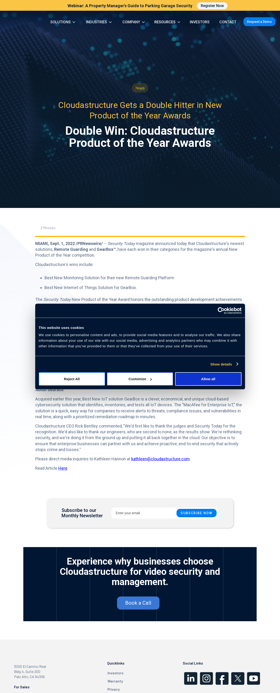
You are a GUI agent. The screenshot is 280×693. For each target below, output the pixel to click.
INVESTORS (200, 22)
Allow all (208, 379)
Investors (115, 673)
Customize (140, 379)
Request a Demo (259, 22)
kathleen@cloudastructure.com (160, 458)
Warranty (115, 681)
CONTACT (227, 22)
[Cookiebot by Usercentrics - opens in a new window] (221, 310)
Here (62, 468)
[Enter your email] (164, 513)
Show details (221, 364)
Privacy (113, 689)
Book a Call (138, 603)
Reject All (72, 379)
